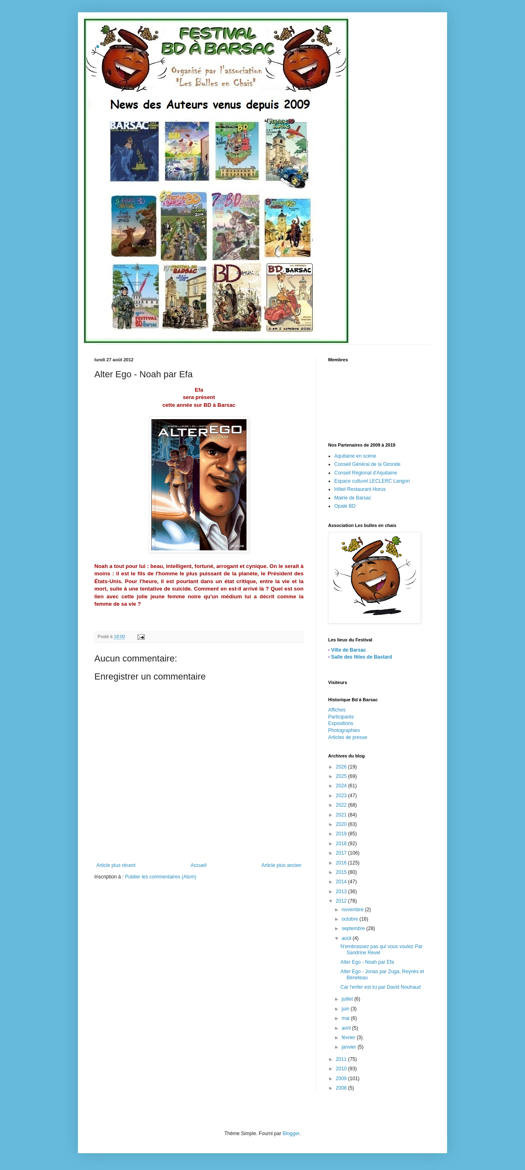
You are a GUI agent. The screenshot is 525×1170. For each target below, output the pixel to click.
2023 (342, 795)
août (347, 938)
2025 (342, 776)
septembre (354, 928)
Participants (341, 717)
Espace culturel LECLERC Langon (372, 481)
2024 (342, 786)
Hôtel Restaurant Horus (360, 489)
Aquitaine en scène (355, 456)
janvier (350, 1047)
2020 (342, 824)
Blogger (291, 1133)
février (349, 1037)
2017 (342, 853)
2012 (342, 901)
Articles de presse (347, 737)
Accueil (199, 865)
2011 (342, 1059)
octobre (350, 919)
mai (346, 1018)
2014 (342, 882)
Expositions (340, 723)
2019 (342, 834)
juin (346, 1009)
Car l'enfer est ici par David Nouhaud (380, 987)
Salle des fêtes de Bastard (361, 657)
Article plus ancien (281, 865)
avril (347, 1028)
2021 (342, 815)
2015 (342, 872)
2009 (342, 1078)
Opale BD (345, 506)
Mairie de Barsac (352, 498)
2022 (342, 805)
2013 (342, 891)
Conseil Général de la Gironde (367, 464)
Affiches (336, 710)
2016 (342, 863)
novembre (353, 909)
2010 (342, 1069)
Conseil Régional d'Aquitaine (365, 473)
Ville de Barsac (348, 650)
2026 (342, 767)
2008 (342, 1088)
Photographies (344, 730)
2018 (342, 843)
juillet (348, 999)
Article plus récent (115, 865)
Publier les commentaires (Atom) (160, 877)
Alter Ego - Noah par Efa (367, 962)
